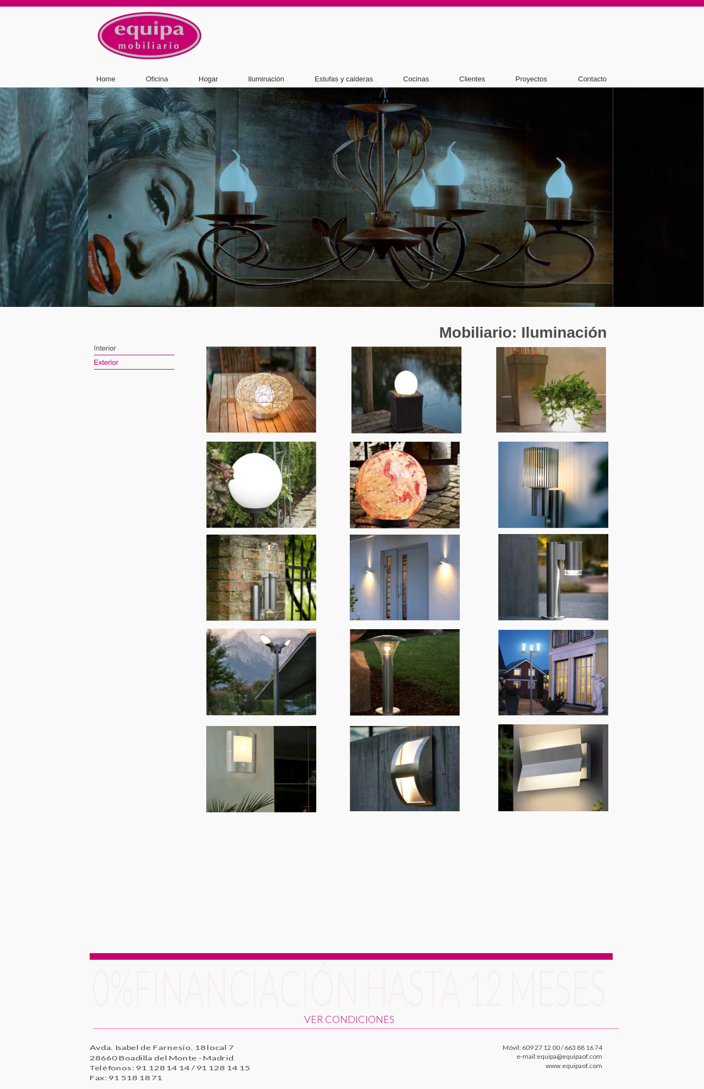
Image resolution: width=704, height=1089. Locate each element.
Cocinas (416, 79)
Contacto (592, 79)
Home (106, 79)
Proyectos (531, 79)
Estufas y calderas (344, 79)
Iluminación (266, 79)
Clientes (472, 79)
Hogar (208, 79)
